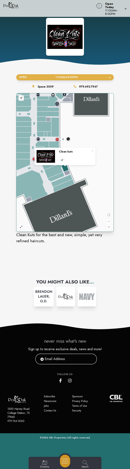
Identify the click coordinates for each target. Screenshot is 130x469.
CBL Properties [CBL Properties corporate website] (57, 437)
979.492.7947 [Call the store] (88, 87)
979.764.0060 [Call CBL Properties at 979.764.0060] (15, 421)
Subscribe (49, 396)
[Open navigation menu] (65, 461)
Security (76, 410)
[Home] (49, 8)
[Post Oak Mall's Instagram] (70, 380)
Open (65, 77)
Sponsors (77, 396)
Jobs (46, 406)
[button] (114, 8)
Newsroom (50, 401)
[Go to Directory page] (45, 464)
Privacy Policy (80, 401)
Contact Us (50, 410)
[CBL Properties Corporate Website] (110, 398)
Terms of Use (79, 406)
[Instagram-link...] (43, 296)
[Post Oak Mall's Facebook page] (61, 380)
